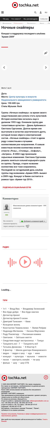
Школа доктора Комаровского (31, 350)
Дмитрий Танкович (12, 321)
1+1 (5, 309)
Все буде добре (11, 312)
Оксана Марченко (36, 331)
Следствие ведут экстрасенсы (18, 340)
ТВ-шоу (6, 19)
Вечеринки (7, 23)
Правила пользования (8, 414)
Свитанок (8, 337)
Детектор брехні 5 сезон (15, 318)
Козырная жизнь (11, 324)
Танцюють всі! (30, 344)
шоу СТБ (24, 363)
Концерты (19, 23)
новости (42, 356)
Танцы (40, 340)
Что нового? (16, 19)
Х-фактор (7, 350)
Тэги (5, 300)
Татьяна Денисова (12, 347)
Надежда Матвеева (13, 331)
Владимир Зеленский (34, 309)
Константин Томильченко (16, 328)
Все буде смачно (30, 312)
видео (6, 353)
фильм (6, 363)
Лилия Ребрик (39, 328)
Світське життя (24, 337)
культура (19, 356)
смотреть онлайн (20, 359)
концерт (7, 356)
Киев (27, 321)
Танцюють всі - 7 (11, 344)
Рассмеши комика (32, 334)
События (43, 19)
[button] (40, 12)
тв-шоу (36, 359)
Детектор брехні (11, 315)
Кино (42, 23)
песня (6, 359)
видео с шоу (18, 353)
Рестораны (31, 23)
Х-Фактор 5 (30, 347)
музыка (31, 356)
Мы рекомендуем (31, 19)
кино (37, 353)
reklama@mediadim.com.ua (39, 401)
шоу (15, 363)
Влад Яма (15, 309)
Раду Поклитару (11, 334)
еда (30, 353)
